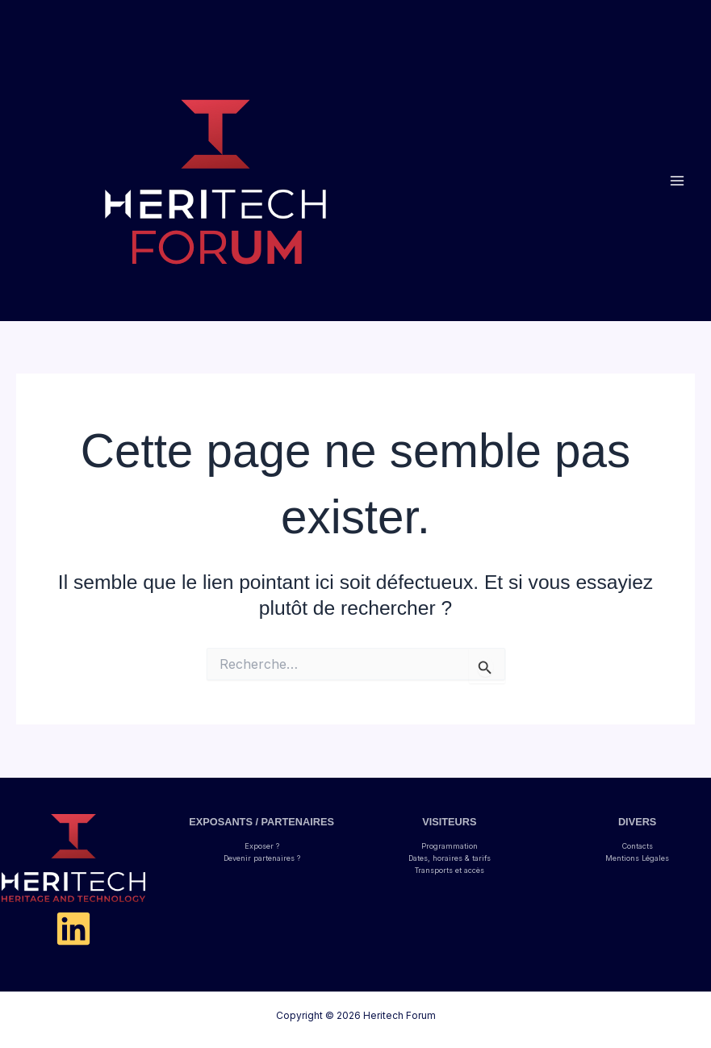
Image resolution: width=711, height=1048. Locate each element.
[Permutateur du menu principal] (677, 181)
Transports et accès (449, 870)
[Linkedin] (73, 928)
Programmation (449, 845)
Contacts (637, 845)
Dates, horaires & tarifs (449, 858)
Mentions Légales (637, 858)
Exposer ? (262, 845)
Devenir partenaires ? (262, 858)
